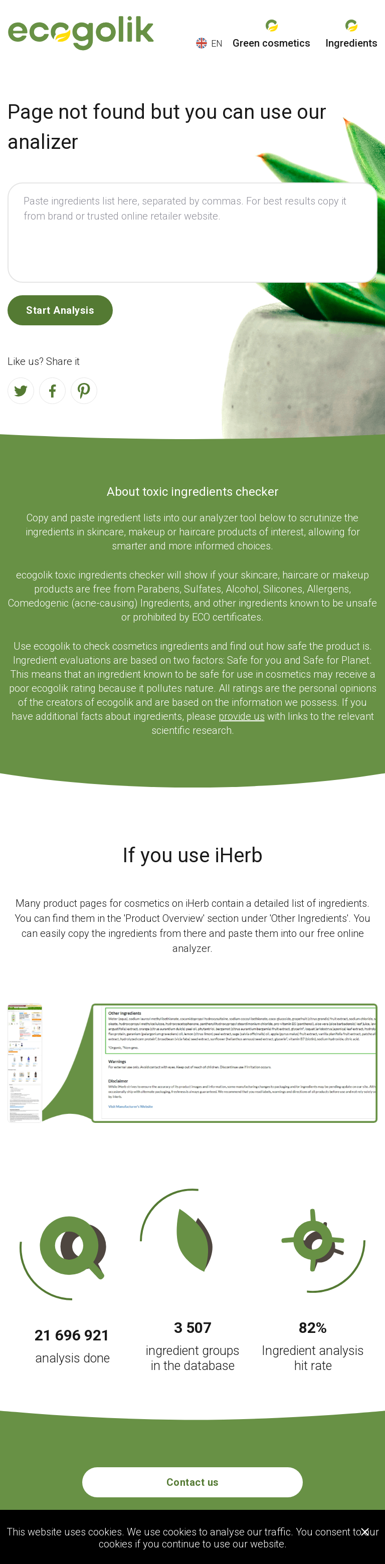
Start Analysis (60, 310)
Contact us (192, 1482)
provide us (242, 716)
